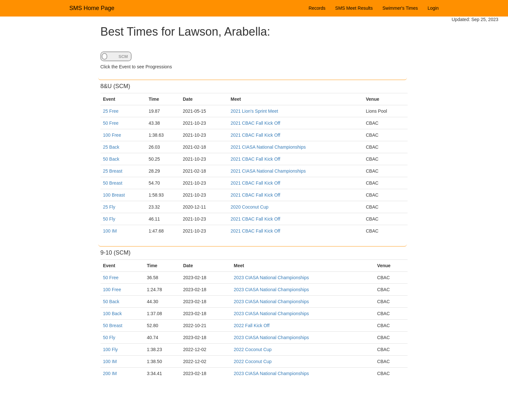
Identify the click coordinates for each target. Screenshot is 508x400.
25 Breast (112, 171)
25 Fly (109, 207)
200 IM (110, 373)
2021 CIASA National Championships (268, 147)
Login (433, 8)
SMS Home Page (91, 8)
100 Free (112, 135)
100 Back (112, 313)
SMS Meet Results (354, 8)
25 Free (111, 111)
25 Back (111, 147)
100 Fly (110, 349)
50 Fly (109, 219)
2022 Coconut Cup (253, 349)
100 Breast (114, 195)
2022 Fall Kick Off (252, 325)
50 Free (111, 123)
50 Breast (112, 183)
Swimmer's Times (400, 8)
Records (316, 8)
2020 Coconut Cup (250, 207)
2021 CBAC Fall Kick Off (255, 123)
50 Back (111, 159)
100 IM (110, 231)
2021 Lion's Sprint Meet (254, 111)
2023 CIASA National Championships (271, 277)
